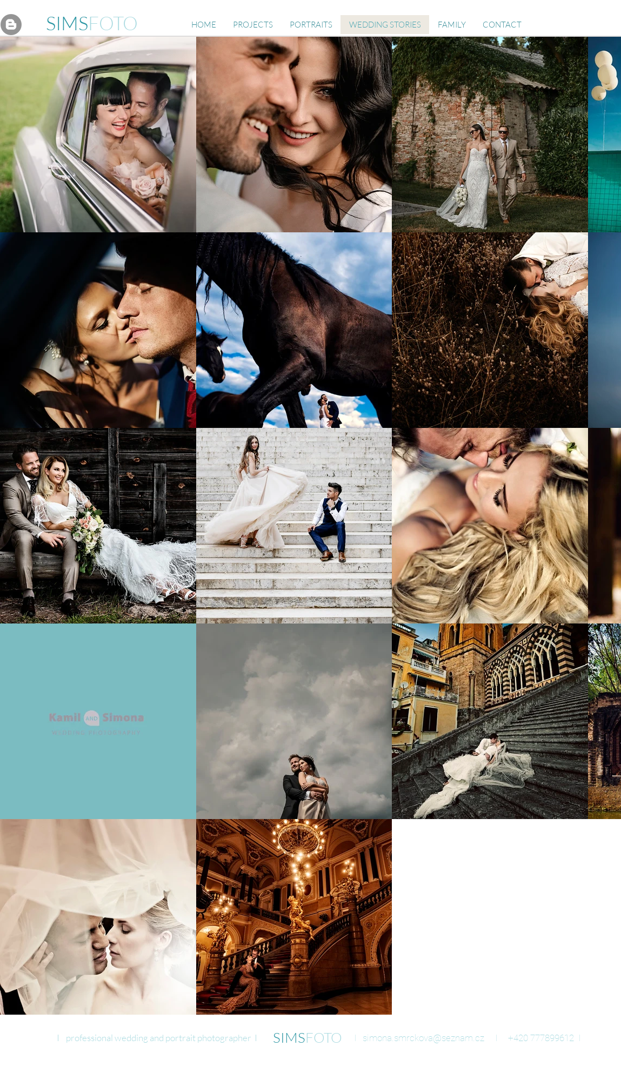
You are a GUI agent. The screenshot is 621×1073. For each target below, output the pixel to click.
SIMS (67, 23)
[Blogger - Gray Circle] (11, 24)
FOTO (113, 23)
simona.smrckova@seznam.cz (423, 1037)
